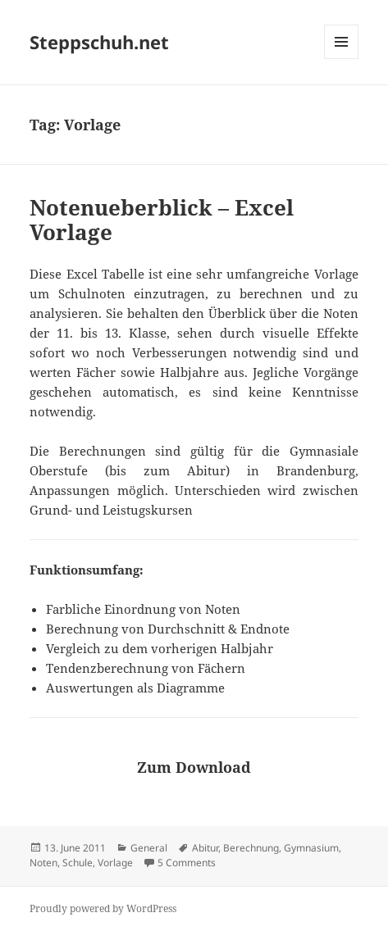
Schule (77, 863)
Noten (43, 863)
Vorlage (115, 863)
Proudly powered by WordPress (103, 908)
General (148, 848)
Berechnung (251, 848)
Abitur (205, 848)
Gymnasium (311, 848)
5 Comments (186, 863)
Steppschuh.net (99, 42)
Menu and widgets (341, 58)
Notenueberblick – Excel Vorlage (162, 220)
